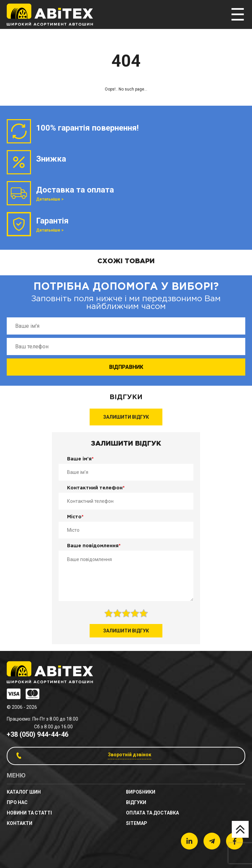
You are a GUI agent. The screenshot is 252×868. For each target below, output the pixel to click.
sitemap (136, 823)
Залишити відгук (126, 417)
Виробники (140, 792)
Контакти (19, 823)
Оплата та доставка (152, 812)
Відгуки (136, 802)
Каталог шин (24, 792)
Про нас (17, 802)
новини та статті (29, 812)
